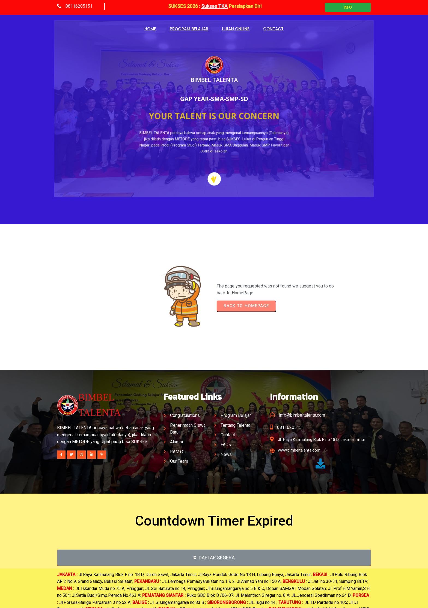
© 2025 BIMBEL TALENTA (214, 599)
